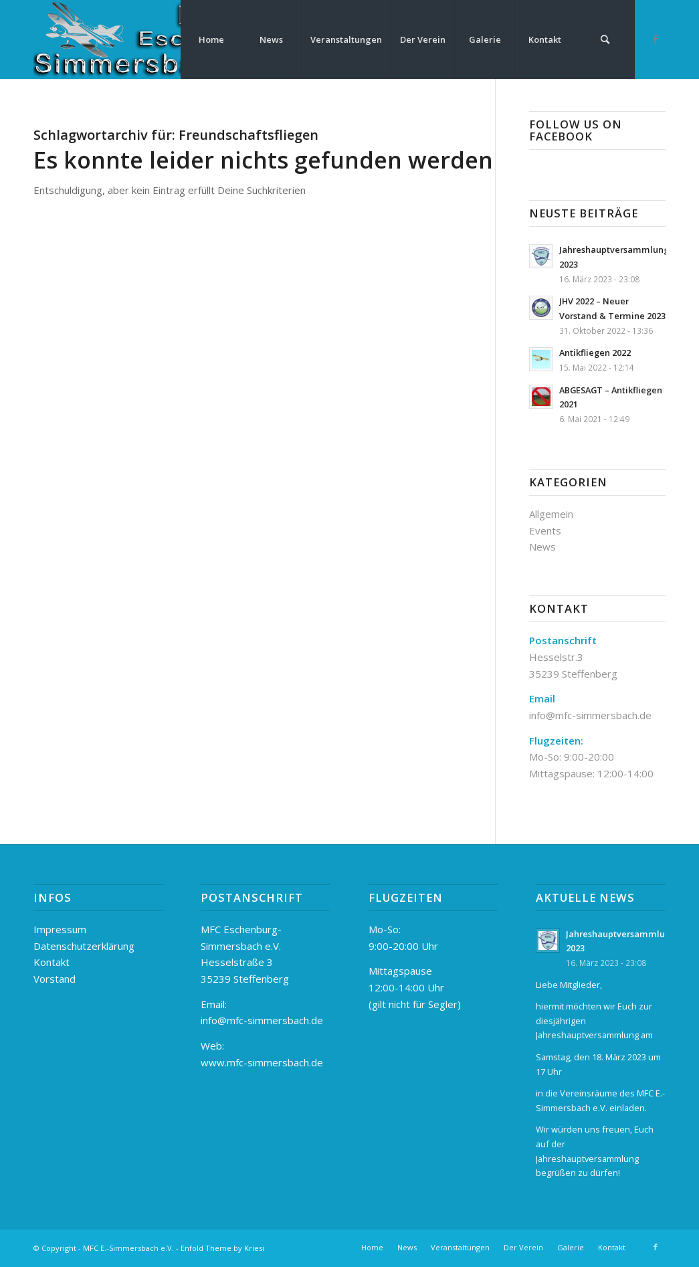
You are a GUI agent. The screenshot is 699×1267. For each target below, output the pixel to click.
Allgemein (551, 513)
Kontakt (51, 962)
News (542, 546)
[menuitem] (211, 39)
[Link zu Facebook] (655, 39)
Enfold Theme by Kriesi (222, 1248)
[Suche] (605, 39)
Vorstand (54, 978)
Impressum (59, 929)
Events (545, 530)
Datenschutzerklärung (83, 946)
